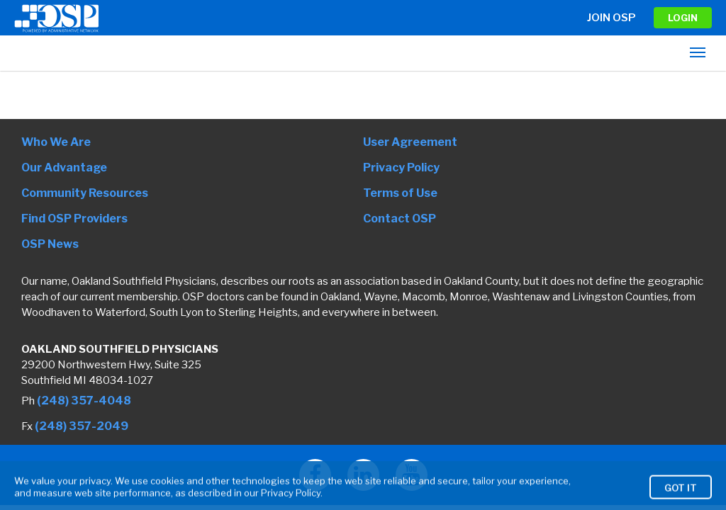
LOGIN (683, 17)
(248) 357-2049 (81, 426)
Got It (680, 497)
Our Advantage (64, 167)
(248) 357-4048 (84, 400)
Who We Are (56, 142)
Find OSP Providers (74, 218)
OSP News (50, 244)
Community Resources (84, 193)
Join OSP (611, 17)
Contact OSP (399, 218)
